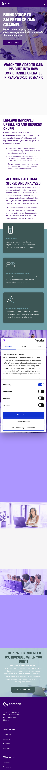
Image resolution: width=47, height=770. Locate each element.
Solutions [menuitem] (7, 767)
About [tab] (38, 347)
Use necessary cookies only (23, 428)
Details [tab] (23, 347)
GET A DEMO (12, 43)
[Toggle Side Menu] (43, 3)
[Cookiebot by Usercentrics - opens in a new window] (34, 340)
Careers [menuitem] (6, 739)
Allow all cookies (23, 415)
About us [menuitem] (7, 735)
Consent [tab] (8, 347)
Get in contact (23, 690)
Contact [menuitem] (6, 744)
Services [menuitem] (6, 762)
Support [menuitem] (6, 748)
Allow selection (23, 421)
